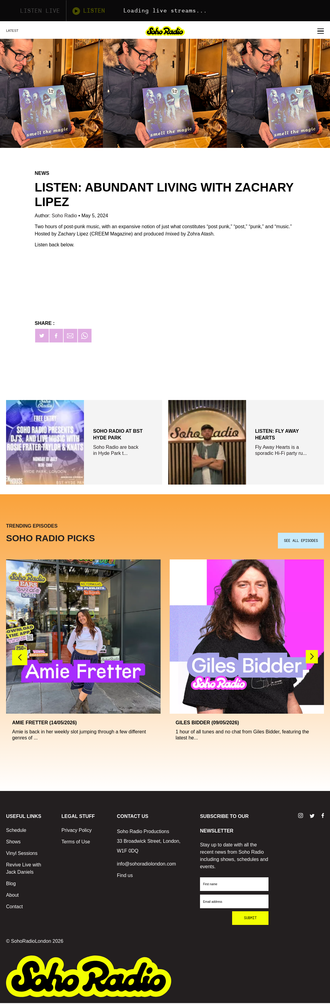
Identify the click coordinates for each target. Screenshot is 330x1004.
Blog (11, 884)
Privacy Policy (77, 831)
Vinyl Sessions (22, 854)
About (12, 896)
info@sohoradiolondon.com (146, 864)
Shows (13, 842)
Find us (125, 876)
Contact (14, 907)
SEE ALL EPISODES (301, 541)
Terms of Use (76, 842)
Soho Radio (65, 215)
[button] (312, 657)
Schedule (16, 831)
